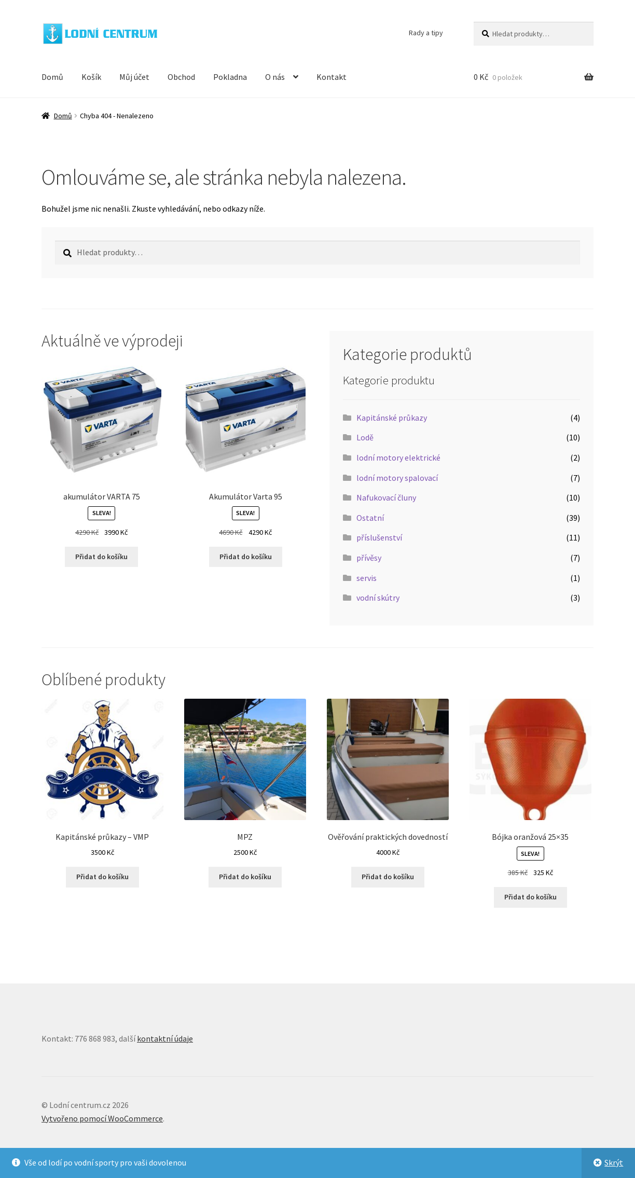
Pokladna (230, 77)
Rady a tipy (426, 32)
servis (366, 578)
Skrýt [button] (613, 1162)
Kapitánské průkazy (391, 417)
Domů (52, 77)
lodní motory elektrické (398, 457)
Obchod (181, 77)
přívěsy (368, 557)
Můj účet (134, 77)
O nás (275, 77)
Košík (91, 77)
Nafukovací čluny (386, 497)
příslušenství (379, 537)
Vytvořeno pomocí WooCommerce (102, 1118)
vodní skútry (377, 597)
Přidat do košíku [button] (101, 556)
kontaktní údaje (165, 1038)
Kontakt (331, 77)
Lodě (365, 437)
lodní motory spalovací (397, 478)
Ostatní (370, 517)
